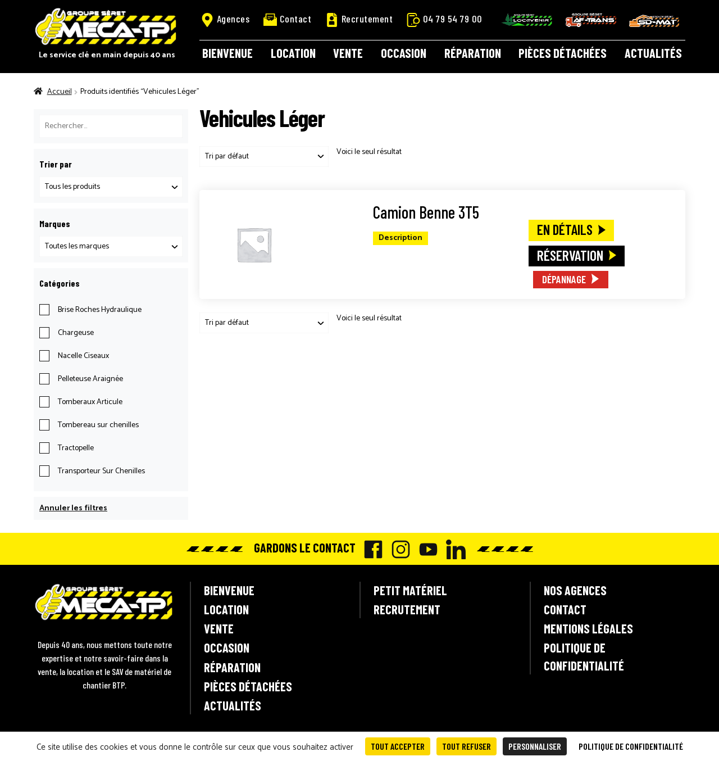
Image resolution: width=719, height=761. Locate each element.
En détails (565, 229)
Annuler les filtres (73, 508)
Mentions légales (588, 628)
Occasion (403, 53)
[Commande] (264, 156)
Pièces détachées (562, 53)
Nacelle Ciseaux (83, 356)
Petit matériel (410, 590)
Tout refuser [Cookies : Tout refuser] (466, 746)
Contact (287, 18)
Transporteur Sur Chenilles (101, 471)
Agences (225, 19)
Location (293, 53)
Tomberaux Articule (90, 402)
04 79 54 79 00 (445, 19)
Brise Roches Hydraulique (100, 310)
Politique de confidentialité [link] (631, 746)
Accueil (59, 91)
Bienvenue (227, 53)
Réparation (472, 53)
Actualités (653, 53)
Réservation (570, 255)
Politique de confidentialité (584, 656)
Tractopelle (76, 448)
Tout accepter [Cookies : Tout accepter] (398, 746)
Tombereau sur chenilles (98, 425)
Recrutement (359, 19)
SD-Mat (654, 21)
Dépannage (564, 279)
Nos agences (575, 590)
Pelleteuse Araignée (90, 379)
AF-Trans (591, 20)
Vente (348, 53)
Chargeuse (76, 333)
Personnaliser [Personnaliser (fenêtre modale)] (534, 746)
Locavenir (527, 19)
